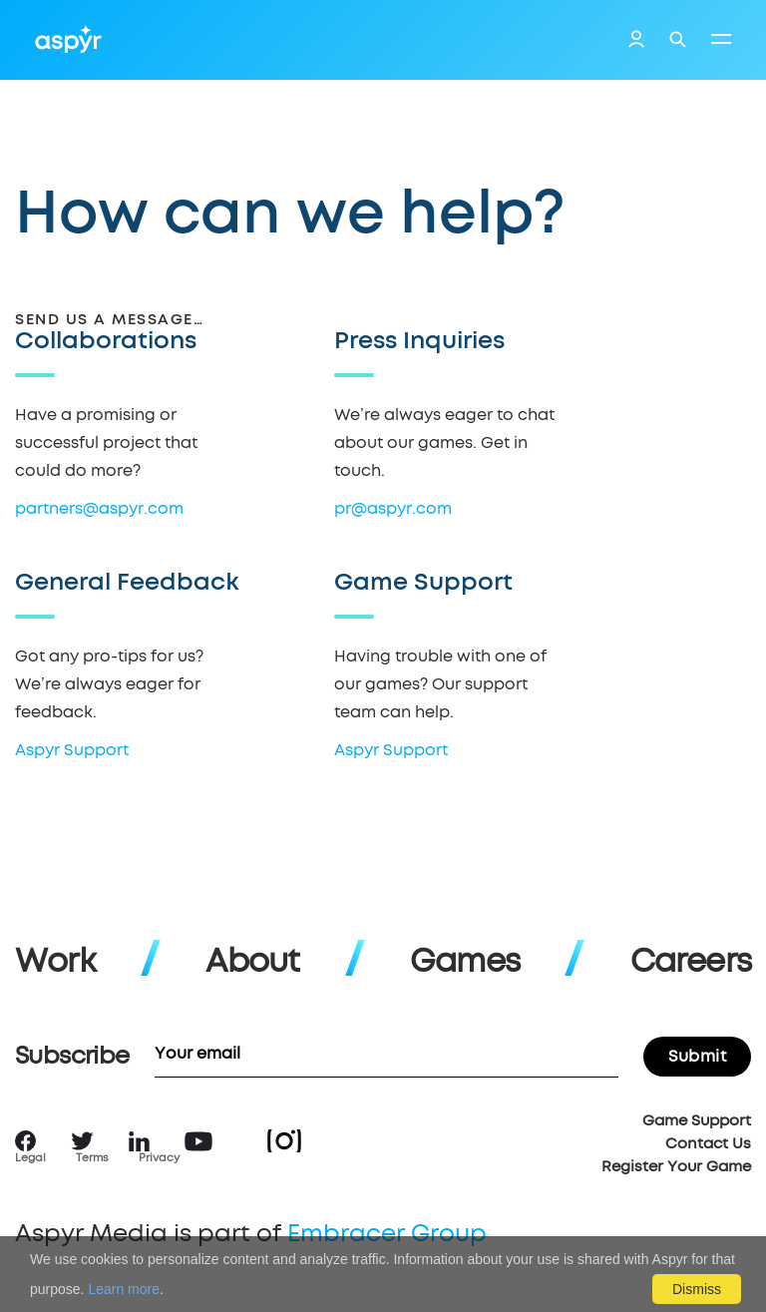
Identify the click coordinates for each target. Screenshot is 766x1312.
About (252, 963)
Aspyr (68, 39)
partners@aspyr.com (99, 509)
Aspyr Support (72, 750)
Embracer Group (387, 1234)
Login (636, 42)
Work (55, 963)
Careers (690, 963)
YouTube (198, 1141)
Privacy (159, 1157)
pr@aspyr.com (393, 509)
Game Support (696, 1120)
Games (465, 963)
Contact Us (708, 1143)
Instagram (284, 1140)
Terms (92, 1157)
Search (677, 39)
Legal (30, 1157)
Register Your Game (676, 1166)
